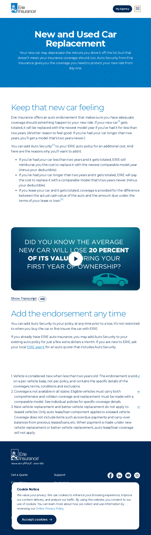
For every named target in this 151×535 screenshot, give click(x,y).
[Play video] (75, 258)
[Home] (24, 8)
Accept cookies (35, 519)
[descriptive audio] (42, 299)
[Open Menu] (137, 9)
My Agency (122, 8)
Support (59, 475)
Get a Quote (19, 475)
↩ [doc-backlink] (138, 376)
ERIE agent (36, 347)
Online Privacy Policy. (50, 508)
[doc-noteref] (119, 122)
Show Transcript (24, 298)
